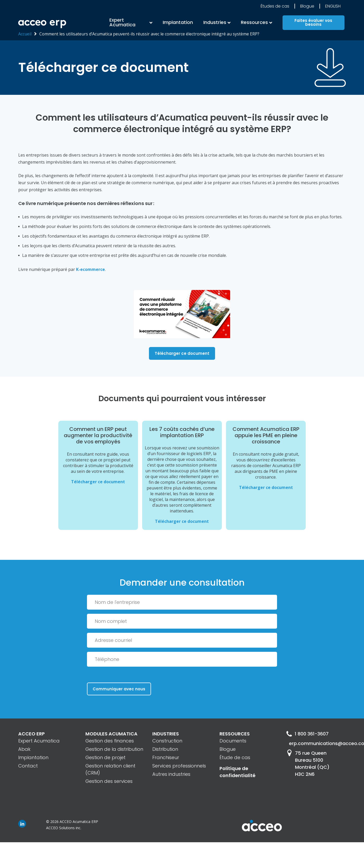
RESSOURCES (234, 733)
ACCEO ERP (31, 733)
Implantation (178, 22)
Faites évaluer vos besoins (313, 22)
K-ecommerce (90, 269)
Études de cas (275, 6)
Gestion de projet (105, 757)
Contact (28, 766)
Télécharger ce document (182, 353)
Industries (214, 22)
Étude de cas (234, 757)
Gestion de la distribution (114, 749)
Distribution (165, 749)
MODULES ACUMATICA (111, 733)
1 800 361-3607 (307, 733)
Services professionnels (179, 766)
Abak (24, 749)
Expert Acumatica (122, 22)
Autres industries (171, 774)
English (333, 6)
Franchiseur (165, 757)
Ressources (254, 22)
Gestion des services (109, 781)
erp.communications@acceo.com (317, 743)
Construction (167, 741)
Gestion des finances (109, 741)
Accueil (25, 34)
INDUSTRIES (165, 733)
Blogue (307, 6)
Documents (232, 741)
